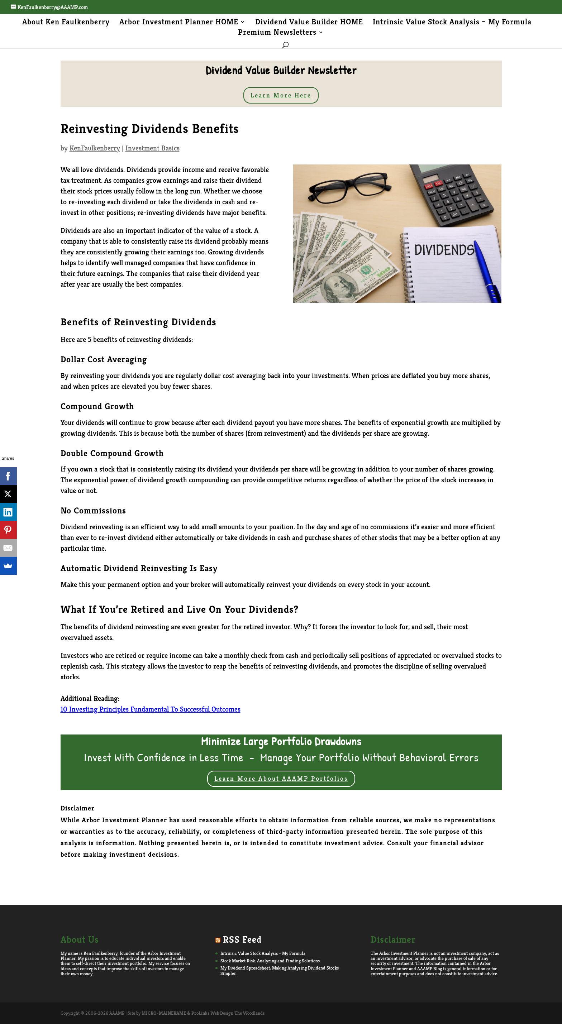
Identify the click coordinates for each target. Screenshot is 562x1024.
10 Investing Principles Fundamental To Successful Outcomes (150, 709)
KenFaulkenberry (95, 148)
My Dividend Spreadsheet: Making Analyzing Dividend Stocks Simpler (279, 970)
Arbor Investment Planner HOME (178, 23)
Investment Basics (152, 148)
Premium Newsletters (277, 33)
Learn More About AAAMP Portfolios (281, 778)
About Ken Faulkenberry (66, 23)
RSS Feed (242, 939)
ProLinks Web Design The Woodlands (228, 1013)
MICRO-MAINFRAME (164, 1013)
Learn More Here (281, 95)
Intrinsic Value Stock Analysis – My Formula (452, 23)
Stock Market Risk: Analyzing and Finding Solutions (270, 961)
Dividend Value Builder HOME (309, 23)
